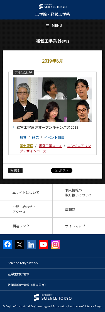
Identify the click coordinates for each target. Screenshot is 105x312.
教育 (23, 137)
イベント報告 (54, 137)
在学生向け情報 (18, 274)
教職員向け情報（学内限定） (28, 284)
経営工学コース (50, 145)
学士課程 (26, 145)
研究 (35, 137)
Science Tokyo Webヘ (23, 262)
